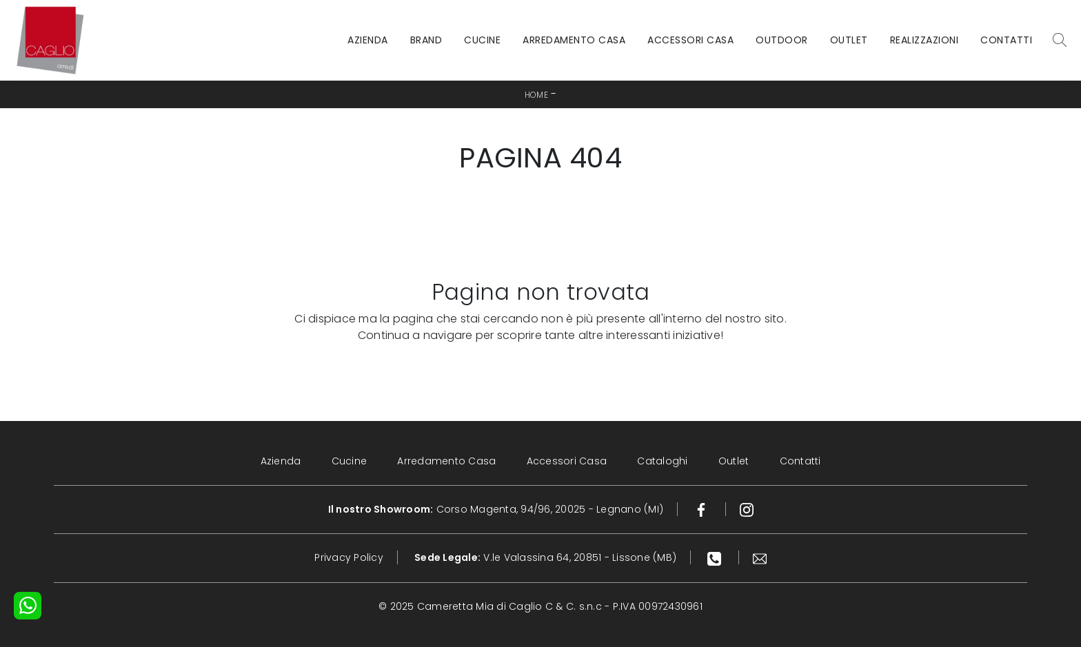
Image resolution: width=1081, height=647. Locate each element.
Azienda (367, 40)
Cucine (482, 40)
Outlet (849, 40)
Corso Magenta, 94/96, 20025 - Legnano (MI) (496, 509)
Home (536, 95)
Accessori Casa (690, 40)
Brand (426, 40)
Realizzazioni (924, 40)
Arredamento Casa (574, 40)
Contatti (1006, 40)
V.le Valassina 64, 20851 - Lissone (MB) (545, 557)
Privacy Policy (348, 557)
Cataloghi (662, 461)
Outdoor (782, 40)
